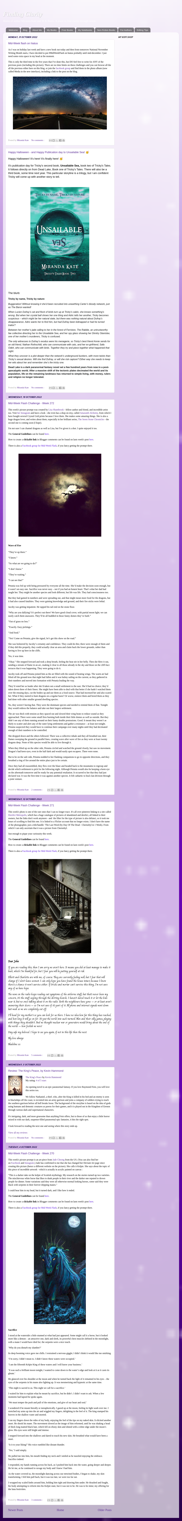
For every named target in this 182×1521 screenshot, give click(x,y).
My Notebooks (85, 30)
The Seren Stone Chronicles (91, 419)
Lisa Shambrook (56, 409)
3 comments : (37, 1500)
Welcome (13, 30)
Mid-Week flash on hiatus (23, 43)
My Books (52, 30)
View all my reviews (17, 1132)
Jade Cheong (58, 1159)
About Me (37, 30)
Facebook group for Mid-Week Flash (39, 445)
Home (60, 1510)
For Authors (126, 30)
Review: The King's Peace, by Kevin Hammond (35, 1070)
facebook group (63, 68)
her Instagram (23, 413)
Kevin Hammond (53, 1077)
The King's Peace (34, 1077)
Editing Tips (142, 30)
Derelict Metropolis (17, 815)
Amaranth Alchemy (89, 413)
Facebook (16, 1163)
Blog (25, 30)
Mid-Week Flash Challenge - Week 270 (31, 1153)
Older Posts (105, 1510)
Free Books (67, 30)
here (47, 434)
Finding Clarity (23, 14)
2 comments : (37, 789)
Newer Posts (15, 1510)
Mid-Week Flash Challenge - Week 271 (31, 805)
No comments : (38, 140)
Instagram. (29, 1163)
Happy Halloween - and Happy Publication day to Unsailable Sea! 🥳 (48, 152)
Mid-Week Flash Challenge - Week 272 (31, 403)
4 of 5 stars (41, 1080)
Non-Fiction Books (106, 30)
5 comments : (37, 1055)
